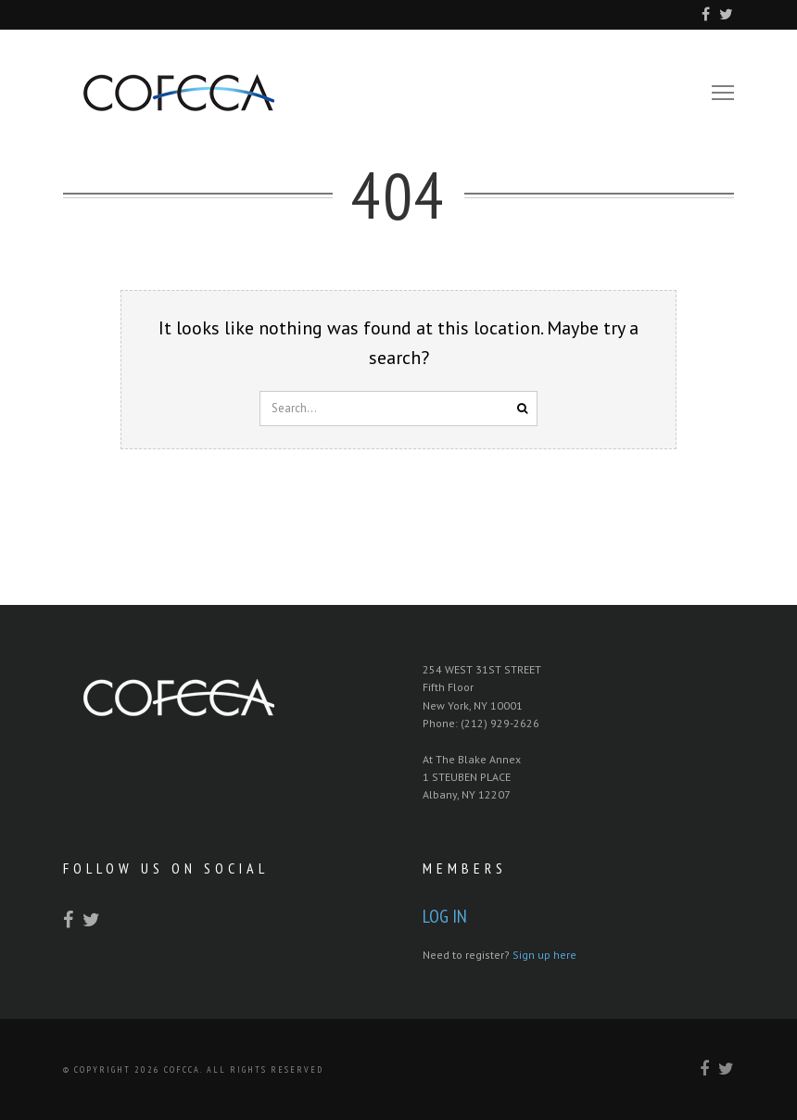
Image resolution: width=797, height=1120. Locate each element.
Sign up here (544, 955)
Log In (445, 916)
